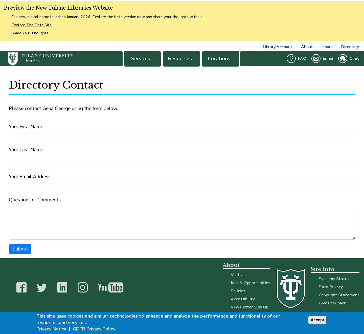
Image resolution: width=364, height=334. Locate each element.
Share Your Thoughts (30, 33)
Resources (181, 58)
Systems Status (334, 279)
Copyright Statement (339, 295)
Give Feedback (332, 303)
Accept (317, 321)
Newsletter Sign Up (249, 307)
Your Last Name (26, 150)
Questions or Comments (35, 200)
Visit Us (238, 275)
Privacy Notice (51, 330)
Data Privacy (331, 287)
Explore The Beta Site (31, 25)
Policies (238, 291)
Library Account (277, 47)
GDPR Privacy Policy (94, 330)
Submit (20, 249)
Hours (327, 47)
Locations (221, 58)
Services (142, 58)
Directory (350, 47)
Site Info (322, 269)
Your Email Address (30, 177)
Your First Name (26, 126)
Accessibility (243, 299)
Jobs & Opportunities (250, 283)
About (307, 47)
